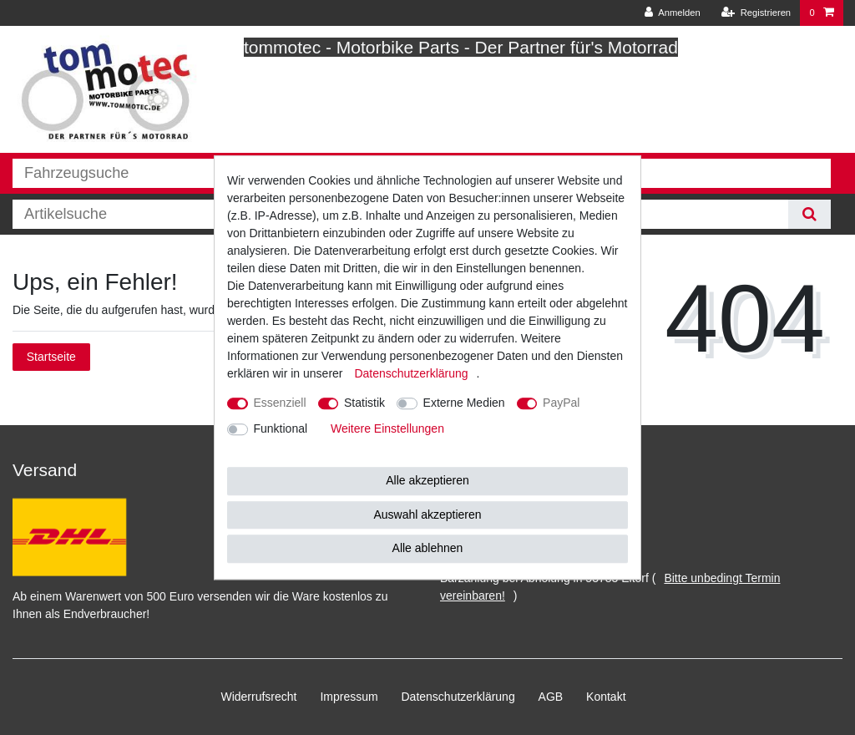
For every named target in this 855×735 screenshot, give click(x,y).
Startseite (51, 356)
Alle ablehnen (427, 548)
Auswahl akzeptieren (427, 514)
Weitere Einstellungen (387, 428)
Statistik (364, 402)
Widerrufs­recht (258, 696)
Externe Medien (464, 402)
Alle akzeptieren (427, 480)
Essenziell (280, 402)
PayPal (561, 402)
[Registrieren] (756, 13)
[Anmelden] (672, 13)
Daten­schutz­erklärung (458, 696)
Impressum (348, 696)
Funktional (281, 428)
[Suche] (809, 214)
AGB (551, 696)
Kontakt (605, 696)
